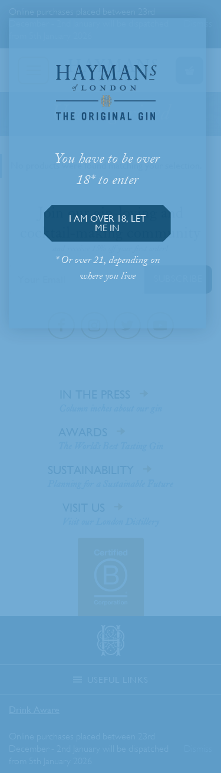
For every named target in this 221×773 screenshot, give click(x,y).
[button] (107, 223)
